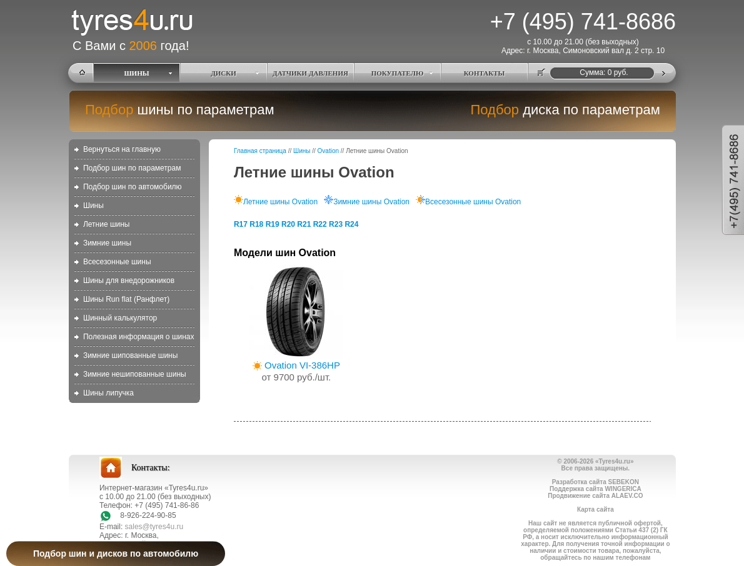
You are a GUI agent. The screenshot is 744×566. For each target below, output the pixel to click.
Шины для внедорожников (128, 280)
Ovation (328, 150)
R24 (351, 224)
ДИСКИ (223, 73)
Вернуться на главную (122, 149)
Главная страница (260, 150)
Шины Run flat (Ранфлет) (126, 299)
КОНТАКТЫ (484, 73)
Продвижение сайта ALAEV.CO (595, 495)
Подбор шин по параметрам (132, 168)
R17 (241, 224)
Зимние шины (107, 243)
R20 (288, 224)
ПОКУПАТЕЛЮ (397, 73)
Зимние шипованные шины (130, 355)
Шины (93, 205)
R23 (336, 224)
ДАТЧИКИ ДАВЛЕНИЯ (310, 73)
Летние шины (106, 224)
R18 (256, 224)
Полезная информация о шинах (138, 336)
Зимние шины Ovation (367, 201)
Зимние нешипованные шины (134, 374)
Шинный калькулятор (120, 318)
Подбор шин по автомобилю (132, 186)
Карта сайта (595, 509)
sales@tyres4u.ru (154, 526)
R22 (320, 224)
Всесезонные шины (117, 261)
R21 (304, 224)
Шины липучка (108, 393)
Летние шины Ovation (276, 201)
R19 (272, 224)
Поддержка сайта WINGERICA (595, 488)
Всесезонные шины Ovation (468, 201)
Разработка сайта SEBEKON (595, 482)
